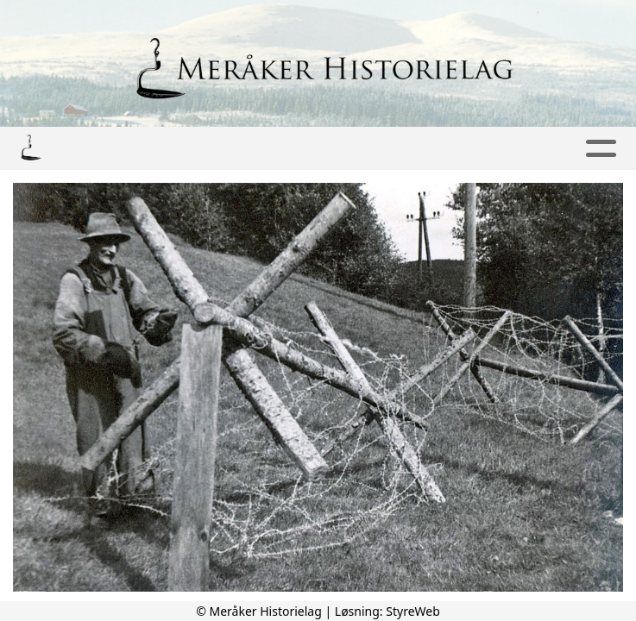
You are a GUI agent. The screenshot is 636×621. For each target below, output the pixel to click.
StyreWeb (413, 611)
